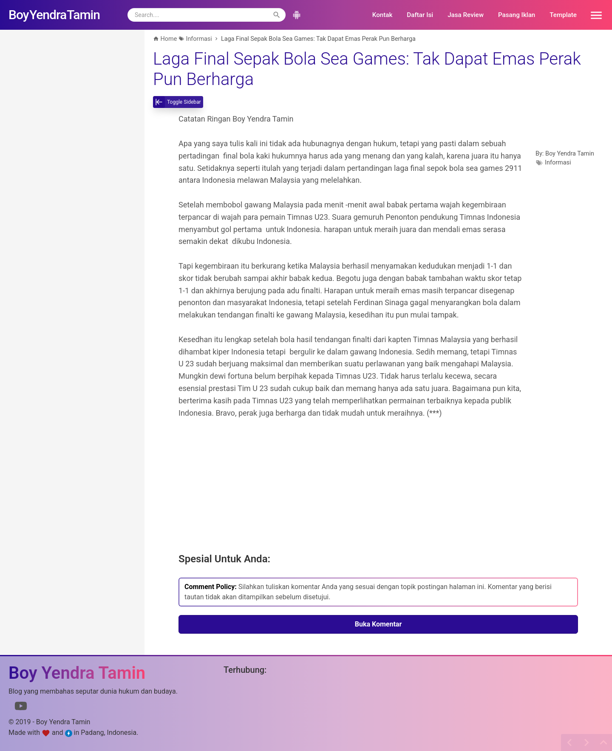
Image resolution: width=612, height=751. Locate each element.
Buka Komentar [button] (378, 624)
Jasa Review (466, 15)
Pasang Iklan (516, 15)
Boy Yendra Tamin (569, 153)
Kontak (382, 15)
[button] (593, 15)
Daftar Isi (420, 15)
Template (563, 15)
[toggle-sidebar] (178, 102)
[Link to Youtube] (21, 708)
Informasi (558, 162)
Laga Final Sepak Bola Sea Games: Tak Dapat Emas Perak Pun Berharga (367, 69)
